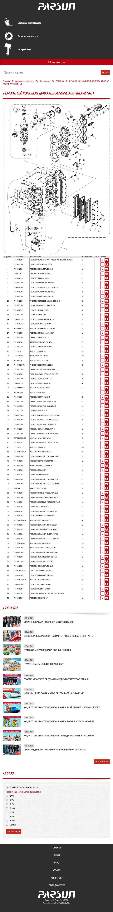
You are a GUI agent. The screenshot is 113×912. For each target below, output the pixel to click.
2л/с (12, 796)
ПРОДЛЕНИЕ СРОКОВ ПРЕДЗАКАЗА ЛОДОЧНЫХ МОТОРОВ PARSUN (56, 679)
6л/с (12, 800)
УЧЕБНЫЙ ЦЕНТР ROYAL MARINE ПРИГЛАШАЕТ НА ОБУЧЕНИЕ (54, 693)
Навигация (56, 62)
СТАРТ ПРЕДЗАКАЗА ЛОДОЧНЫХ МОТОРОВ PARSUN (49, 622)
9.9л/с (12, 808)
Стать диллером (56, 885)
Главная (6, 81)
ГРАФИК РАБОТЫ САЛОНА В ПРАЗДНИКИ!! (44, 664)
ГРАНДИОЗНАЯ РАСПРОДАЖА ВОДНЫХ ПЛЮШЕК (47, 650)
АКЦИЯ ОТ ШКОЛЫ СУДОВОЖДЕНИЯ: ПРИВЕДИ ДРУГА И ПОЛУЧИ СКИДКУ (59, 735)
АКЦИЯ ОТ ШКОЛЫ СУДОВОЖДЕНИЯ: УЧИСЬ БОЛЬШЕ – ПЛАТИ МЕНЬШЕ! (59, 721)
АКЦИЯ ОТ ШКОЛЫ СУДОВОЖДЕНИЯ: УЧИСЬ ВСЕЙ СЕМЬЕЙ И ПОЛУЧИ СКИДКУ (61, 707)
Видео (57, 855)
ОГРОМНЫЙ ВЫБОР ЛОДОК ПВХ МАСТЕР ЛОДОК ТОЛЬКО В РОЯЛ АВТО (58, 636)
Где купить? (56, 878)
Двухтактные (45, 81)
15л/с (12, 812)
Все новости (101, 762)
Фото (56, 863)
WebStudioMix (64, 903)
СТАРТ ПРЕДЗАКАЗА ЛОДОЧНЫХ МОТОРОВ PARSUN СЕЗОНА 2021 (55, 749)
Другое (13, 825)
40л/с (12, 821)
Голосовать (14, 831)
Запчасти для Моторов (28, 36)
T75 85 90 (60, 81)
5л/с (12, 804)
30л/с (12, 816)
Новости (56, 870)
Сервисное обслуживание (29, 23)
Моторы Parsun (24, 49)
